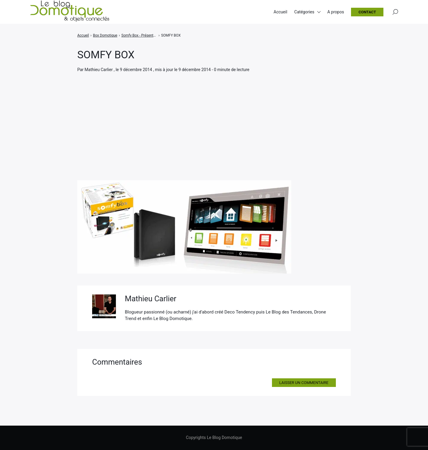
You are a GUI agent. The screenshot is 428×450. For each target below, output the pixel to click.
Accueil (280, 12)
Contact (367, 12)
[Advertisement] (214, 117)
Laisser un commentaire (303, 382)
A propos (335, 12)
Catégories (304, 12)
